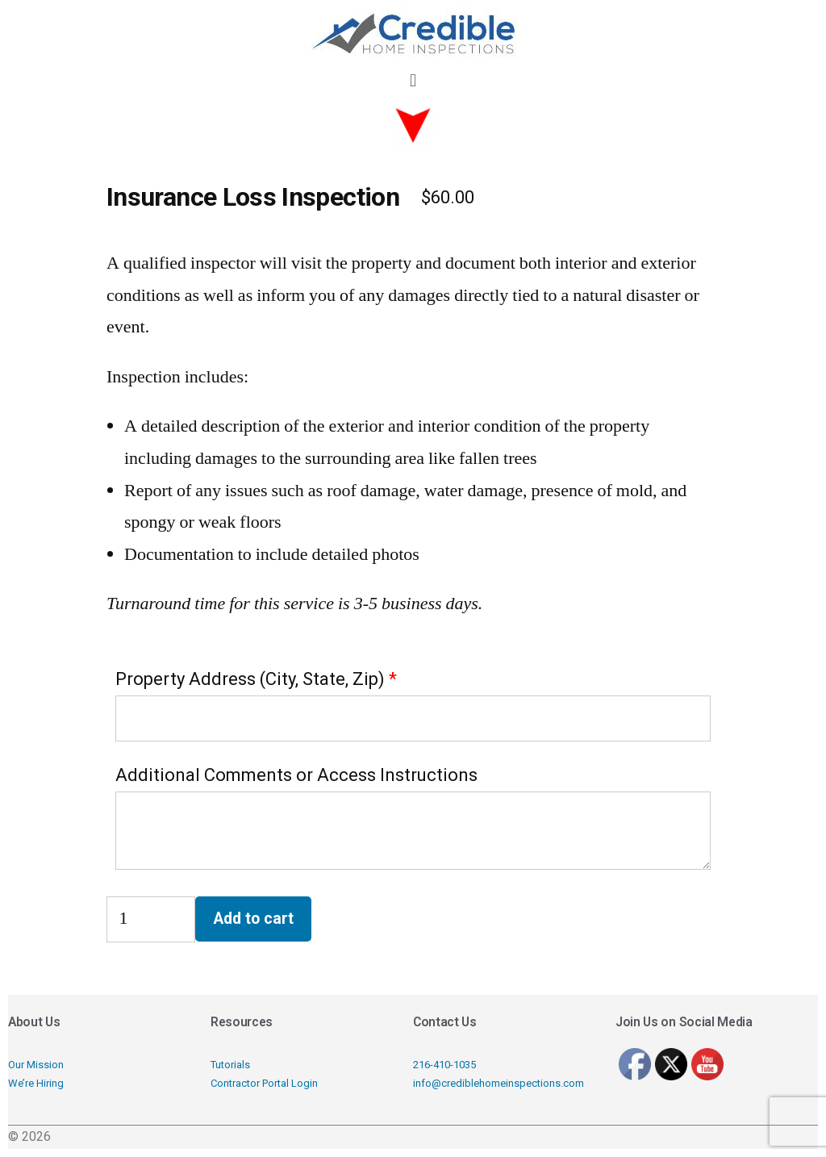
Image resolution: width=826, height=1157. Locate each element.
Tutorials (230, 1065)
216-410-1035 (444, 1065)
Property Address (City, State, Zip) (250, 679)
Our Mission (36, 1065)
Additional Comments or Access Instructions (296, 775)
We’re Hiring (36, 1083)
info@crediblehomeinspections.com (498, 1083)
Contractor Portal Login (264, 1083)
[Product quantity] (150, 919)
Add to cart (253, 918)
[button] (412, 80)
